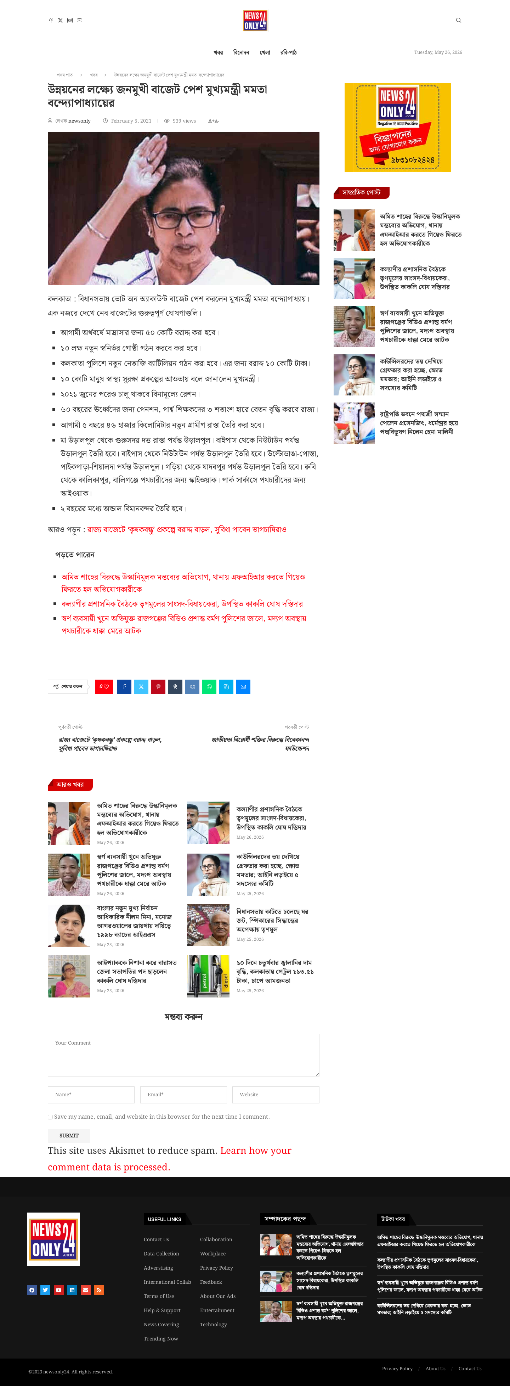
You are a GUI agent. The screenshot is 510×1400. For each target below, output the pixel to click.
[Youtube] (79, 20)
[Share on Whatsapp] (209, 687)
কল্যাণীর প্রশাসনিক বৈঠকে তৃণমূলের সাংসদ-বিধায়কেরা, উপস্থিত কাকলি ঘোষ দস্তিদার (182, 604)
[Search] (458, 22)
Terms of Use (159, 1296)
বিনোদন (241, 53)
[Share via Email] (243, 687)
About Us (436, 1369)
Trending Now (161, 1339)
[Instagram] (70, 20)
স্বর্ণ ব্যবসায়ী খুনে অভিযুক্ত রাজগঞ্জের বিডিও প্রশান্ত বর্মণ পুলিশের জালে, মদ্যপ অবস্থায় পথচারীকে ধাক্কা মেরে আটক (134, 870)
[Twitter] (60, 20)
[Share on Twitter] (141, 687)
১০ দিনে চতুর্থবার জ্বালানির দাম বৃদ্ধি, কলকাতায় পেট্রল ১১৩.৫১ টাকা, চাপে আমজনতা (275, 972)
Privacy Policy (216, 1268)
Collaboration (216, 1239)
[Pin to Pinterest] (158, 687)
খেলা (265, 53)
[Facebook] (51, 20)
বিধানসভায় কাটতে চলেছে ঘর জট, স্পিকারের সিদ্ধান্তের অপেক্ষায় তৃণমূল (272, 921)
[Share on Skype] (226, 687)
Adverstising (158, 1268)
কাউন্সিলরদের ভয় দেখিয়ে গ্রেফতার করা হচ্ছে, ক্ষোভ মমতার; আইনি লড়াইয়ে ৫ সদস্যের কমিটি (268, 870)
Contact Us (156, 1239)
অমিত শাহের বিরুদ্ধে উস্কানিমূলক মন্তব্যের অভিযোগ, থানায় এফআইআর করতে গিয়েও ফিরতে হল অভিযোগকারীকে (138, 819)
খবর (218, 53)
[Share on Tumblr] (175, 687)
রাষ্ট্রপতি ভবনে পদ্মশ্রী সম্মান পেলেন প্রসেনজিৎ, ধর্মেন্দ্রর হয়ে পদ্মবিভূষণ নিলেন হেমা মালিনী (419, 423)
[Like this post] (106, 687)
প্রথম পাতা (65, 75)
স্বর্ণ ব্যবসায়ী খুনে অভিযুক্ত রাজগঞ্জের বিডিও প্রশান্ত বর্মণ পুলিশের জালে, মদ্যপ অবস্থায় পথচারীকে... (329, 1311)
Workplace (213, 1254)
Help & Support (162, 1310)
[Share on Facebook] (124, 687)
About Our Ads (218, 1296)
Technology (213, 1324)
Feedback (211, 1282)
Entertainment (217, 1310)
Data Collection (161, 1254)
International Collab (167, 1282)
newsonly (80, 121)
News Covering (161, 1324)
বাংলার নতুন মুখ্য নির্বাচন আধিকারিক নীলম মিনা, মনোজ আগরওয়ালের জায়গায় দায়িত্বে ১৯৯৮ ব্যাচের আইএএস (134, 921)
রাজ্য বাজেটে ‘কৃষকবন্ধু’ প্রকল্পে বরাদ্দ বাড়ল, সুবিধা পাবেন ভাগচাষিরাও (187, 530)
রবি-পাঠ (288, 53)
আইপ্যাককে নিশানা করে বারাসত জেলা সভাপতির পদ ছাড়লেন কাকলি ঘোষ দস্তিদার (137, 972)
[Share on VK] (192, 687)
